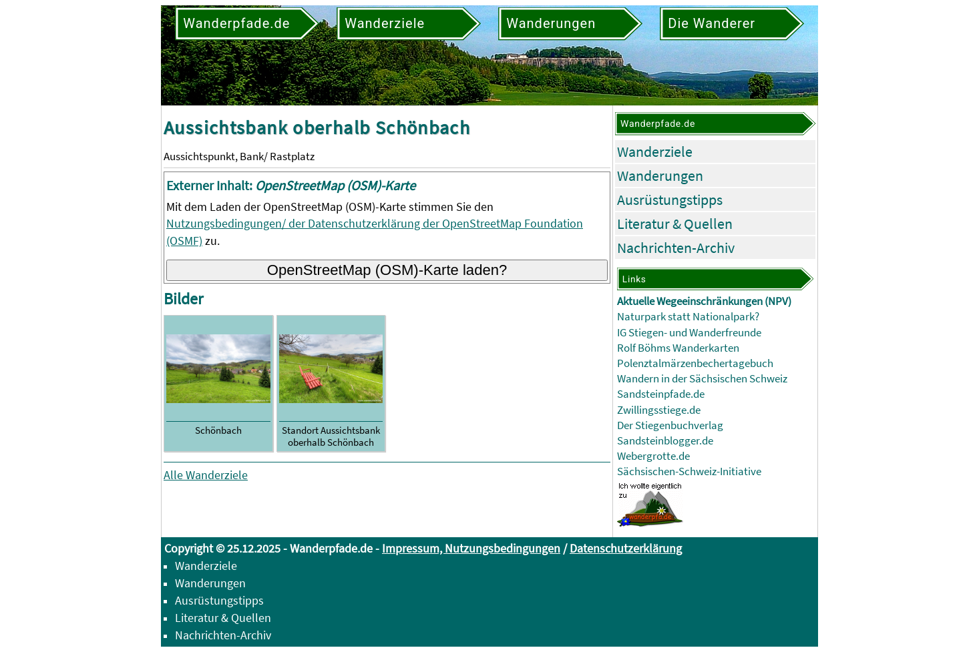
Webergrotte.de (653, 456)
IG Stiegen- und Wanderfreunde (689, 333)
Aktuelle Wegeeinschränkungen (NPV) (704, 301)
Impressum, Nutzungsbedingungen (471, 548)
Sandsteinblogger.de (665, 441)
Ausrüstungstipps (670, 199)
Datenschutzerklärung (626, 548)
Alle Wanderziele (206, 474)
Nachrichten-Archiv (676, 247)
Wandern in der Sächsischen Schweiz (702, 379)
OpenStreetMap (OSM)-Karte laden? (387, 270)
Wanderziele (655, 151)
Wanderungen (660, 175)
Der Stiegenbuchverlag (670, 425)
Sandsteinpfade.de (661, 394)
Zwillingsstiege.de (659, 410)
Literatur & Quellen (675, 223)
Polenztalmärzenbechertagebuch (695, 363)
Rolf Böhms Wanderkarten (678, 348)
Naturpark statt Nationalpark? (688, 317)
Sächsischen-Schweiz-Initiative (689, 471)
